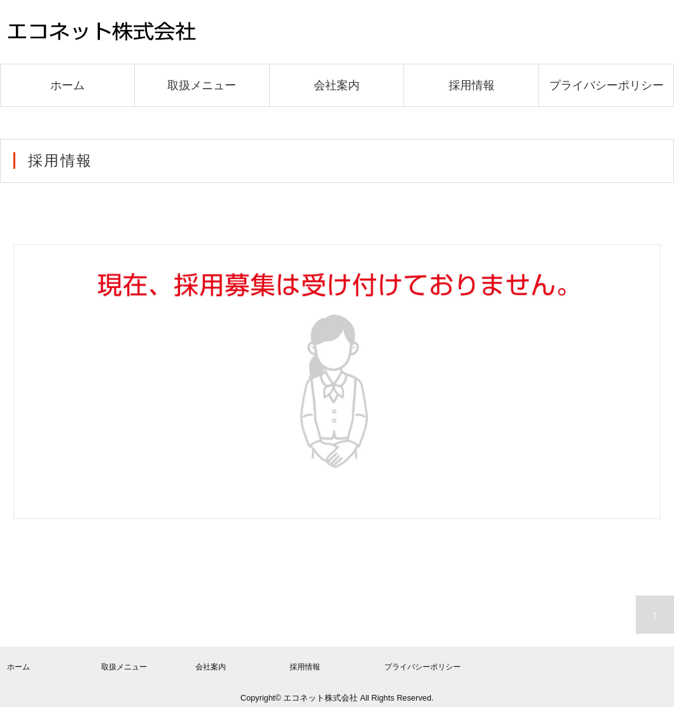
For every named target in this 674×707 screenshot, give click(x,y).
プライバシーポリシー (606, 85)
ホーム (67, 85)
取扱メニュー (201, 85)
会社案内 (337, 85)
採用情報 (472, 85)
